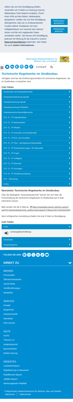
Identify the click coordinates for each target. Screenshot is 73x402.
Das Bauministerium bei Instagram (29, 255)
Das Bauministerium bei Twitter (33, 255)
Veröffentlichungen (11, 288)
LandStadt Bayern (11, 366)
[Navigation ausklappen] (2, 68)
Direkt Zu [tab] (11, 262)
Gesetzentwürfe (10, 314)
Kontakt (6, 305)
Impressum (10, 394)
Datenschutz (25, 394)
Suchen (51, 67)
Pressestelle (8, 275)
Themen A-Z (9, 340)
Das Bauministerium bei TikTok (42, 255)
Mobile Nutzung (10, 353)
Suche (6, 335)
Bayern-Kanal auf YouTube (47, 255)
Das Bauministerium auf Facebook (24, 255)
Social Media (9, 284)
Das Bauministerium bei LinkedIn (38, 255)
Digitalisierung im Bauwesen (16, 370)
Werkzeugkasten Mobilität (15, 383)
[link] (17, 233)
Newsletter (8, 318)
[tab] (36, 92)
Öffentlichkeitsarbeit (12, 279)
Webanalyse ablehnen (58, 30)
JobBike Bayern (10, 379)
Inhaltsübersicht (10, 344)
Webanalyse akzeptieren (58, 22)
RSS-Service (9, 323)
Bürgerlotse (8, 310)
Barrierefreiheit (10, 349)
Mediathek (8, 293)
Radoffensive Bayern (12, 375)
